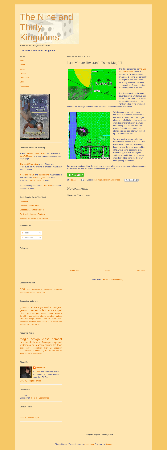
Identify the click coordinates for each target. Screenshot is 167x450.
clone (34, 307)
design (35, 339)
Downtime (24, 201)
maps (53, 310)
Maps (22, 69)
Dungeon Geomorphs (35, 153)
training (37, 324)
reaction (40, 345)
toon (43, 292)
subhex (27, 324)
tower (60, 319)
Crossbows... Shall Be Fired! (32, 210)
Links (22, 82)
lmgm (100, 180)
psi (61, 351)
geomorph (25, 310)
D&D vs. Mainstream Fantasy (32, 214)
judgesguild (24, 292)
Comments (27, 238)
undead (59, 316)
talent (32, 324)
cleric (22, 348)
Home (107, 270)
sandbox (50, 316)
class (45, 339)
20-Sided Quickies (40, 177)
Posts (25, 233)
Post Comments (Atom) (113, 279)
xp (55, 342)
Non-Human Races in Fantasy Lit (34, 218)
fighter (22, 353)
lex (26, 319)
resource (58, 313)
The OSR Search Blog (39, 398)
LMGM (23, 73)
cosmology (37, 348)
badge (31, 319)
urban (39, 321)
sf (33, 350)
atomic (43, 316)
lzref (22, 319)
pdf (37, 313)
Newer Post (74, 270)
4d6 (53, 351)
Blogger (108, 444)
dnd (95, 180)
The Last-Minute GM (29, 164)
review (34, 310)
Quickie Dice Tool (36, 180)
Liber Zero (24, 77)
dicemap (24, 313)
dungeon (57, 307)
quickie (36, 316)
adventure (54, 321)
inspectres (58, 289)
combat (57, 339)
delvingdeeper (37, 289)
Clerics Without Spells (29, 206)
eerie (60, 321)
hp (33, 345)
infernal (44, 321)
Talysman (40, 368)
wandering (39, 350)
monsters (24, 175)
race (38, 342)
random (106, 180)
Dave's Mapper (26, 156)
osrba (54, 319)
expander (32, 321)
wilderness (115, 180)
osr (57, 351)
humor (43, 313)
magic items (44, 175)
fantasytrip (48, 289)
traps (30, 316)
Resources (24, 86)
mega (50, 313)
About (22, 65)
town (32, 313)
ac (51, 348)
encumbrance (26, 350)
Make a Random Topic (29, 418)
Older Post (140, 270)
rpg (28, 289)
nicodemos (89, 444)
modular (47, 319)
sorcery (22, 324)
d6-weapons (47, 342)
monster (24, 342)
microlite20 (32, 292)
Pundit (37, 372)
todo (47, 310)
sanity (30, 353)
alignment (58, 348)
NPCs (31, 175)
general (25, 307)
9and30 (23, 316)
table (41, 310)
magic (24, 339)
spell (59, 310)
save (28, 348)
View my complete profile (30, 381)
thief (46, 348)
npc (49, 321)
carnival (39, 319)
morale (48, 350)
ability (32, 342)
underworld (24, 321)
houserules (50, 345)
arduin (39, 292)
